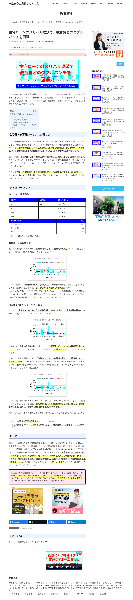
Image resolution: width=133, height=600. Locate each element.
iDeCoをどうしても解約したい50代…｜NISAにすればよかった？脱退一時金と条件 (113, 88)
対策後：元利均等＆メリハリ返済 (24, 125)
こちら (23, 236)
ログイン (33, 542)
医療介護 (54, 594)
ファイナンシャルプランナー (21, 54)
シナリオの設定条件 (20, 120)
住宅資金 (30, 528)
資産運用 (103, 594)
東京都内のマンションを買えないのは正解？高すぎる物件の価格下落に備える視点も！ (113, 176)
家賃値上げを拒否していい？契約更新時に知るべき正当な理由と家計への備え (113, 99)
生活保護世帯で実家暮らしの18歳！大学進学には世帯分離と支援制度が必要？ (113, 77)
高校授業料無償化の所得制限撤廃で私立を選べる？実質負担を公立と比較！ (113, 121)
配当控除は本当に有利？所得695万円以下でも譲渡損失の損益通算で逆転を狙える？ (113, 110)
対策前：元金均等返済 (20, 122)
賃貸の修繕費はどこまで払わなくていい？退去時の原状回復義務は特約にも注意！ (113, 154)
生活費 (91, 594)
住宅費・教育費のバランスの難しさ (23, 114)
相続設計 (67, 594)
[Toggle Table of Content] (34, 111)
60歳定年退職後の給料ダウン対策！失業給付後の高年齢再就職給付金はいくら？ (113, 165)
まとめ (12, 128)
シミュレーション (16, 117)
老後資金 (41, 594)
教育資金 (22, 528)
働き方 (80, 594)
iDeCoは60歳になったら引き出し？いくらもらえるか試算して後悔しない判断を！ (113, 132)
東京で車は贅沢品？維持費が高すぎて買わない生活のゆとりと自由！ (113, 143)
